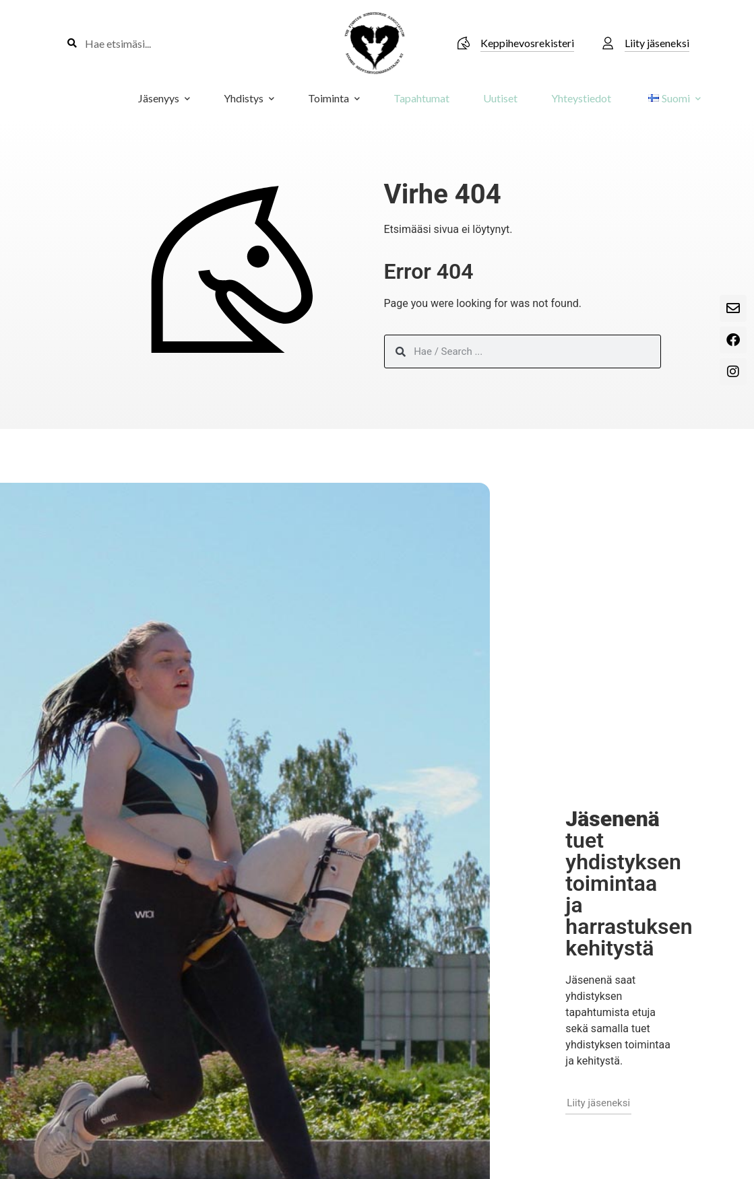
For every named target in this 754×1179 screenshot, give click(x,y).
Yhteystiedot (581, 98)
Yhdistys (249, 98)
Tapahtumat (421, 98)
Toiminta (334, 98)
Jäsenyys (164, 98)
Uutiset (500, 98)
